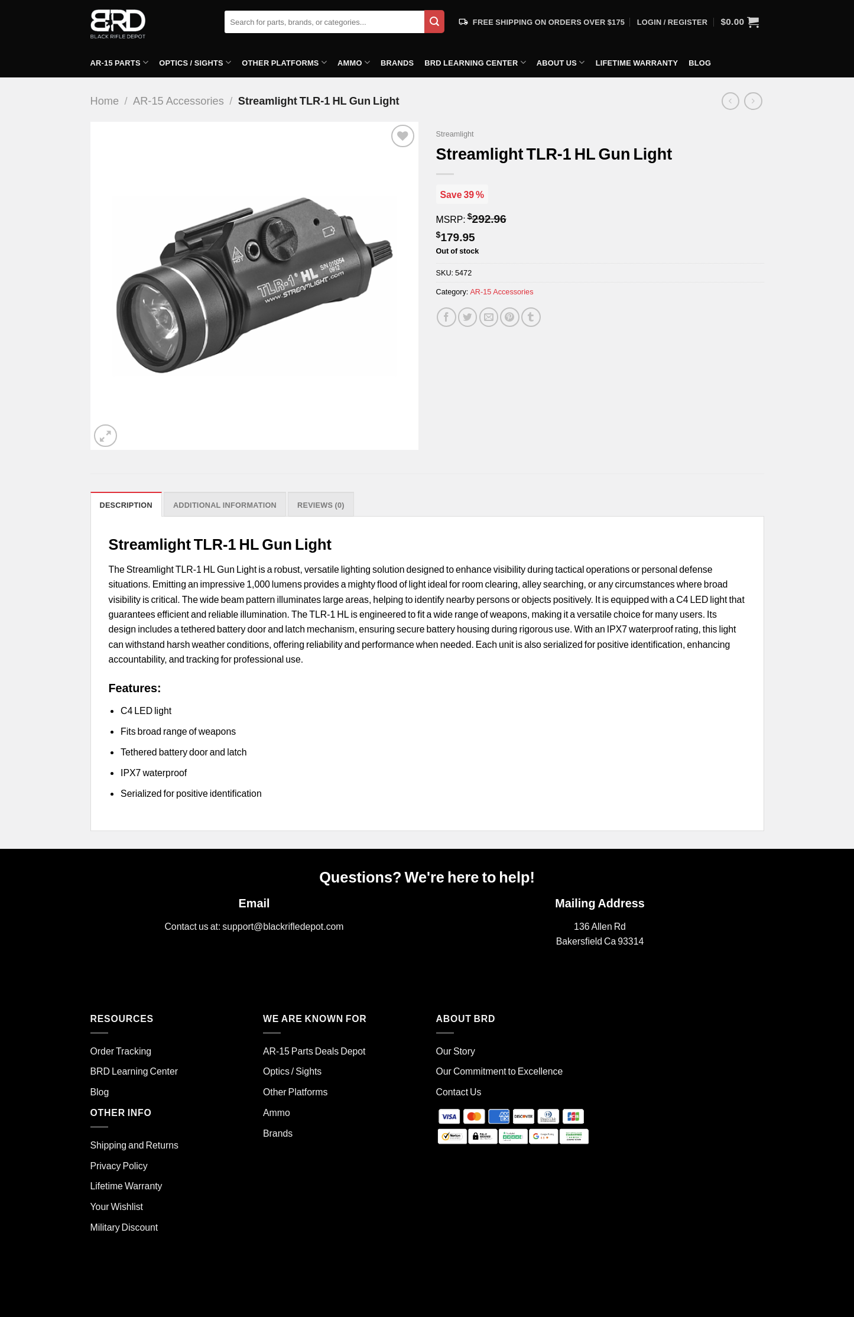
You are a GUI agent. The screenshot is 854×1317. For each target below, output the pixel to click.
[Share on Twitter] (468, 317)
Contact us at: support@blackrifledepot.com (253, 926)
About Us (561, 62)
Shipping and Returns (134, 1144)
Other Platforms (284, 62)
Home (104, 100)
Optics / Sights (195, 62)
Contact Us (459, 1091)
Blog (700, 62)
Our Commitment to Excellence (499, 1070)
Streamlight (455, 133)
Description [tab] (126, 505)
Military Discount (124, 1226)
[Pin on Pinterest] (509, 317)
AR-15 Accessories (178, 100)
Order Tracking (121, 1050)
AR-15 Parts (119, 62)
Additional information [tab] (225, 505)
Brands (397, 62)
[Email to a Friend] (489, 317)
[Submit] (434, 21)
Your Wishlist (117, 1206)
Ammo (353, 62)
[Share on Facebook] (446, 317)
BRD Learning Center (474, 62)
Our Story (455, 1050)
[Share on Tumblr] (531, 317)
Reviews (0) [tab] (321, 505)
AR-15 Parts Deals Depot (314, 1050)
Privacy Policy (119, 1165)
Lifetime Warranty (637, 62)
